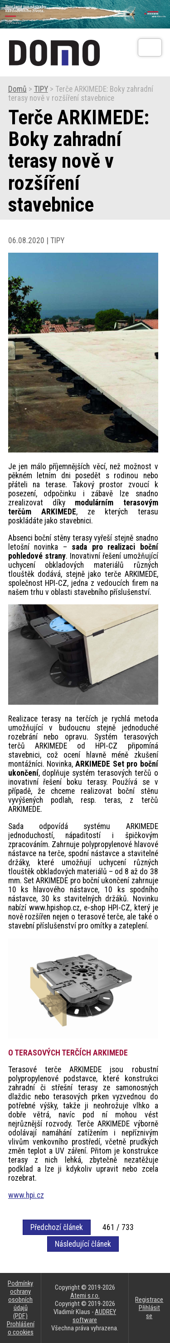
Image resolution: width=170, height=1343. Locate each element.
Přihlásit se (149, 1312)
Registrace (149, 1300)
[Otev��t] (150, 47)
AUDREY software (94, 1316)
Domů (17, 89)
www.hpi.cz (26, 1195)
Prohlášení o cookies (20, 1328)
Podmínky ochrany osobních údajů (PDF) (20, 1299)
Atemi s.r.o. (85, 1295)
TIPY (41, 89)
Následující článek (83, 1244)
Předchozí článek (56, 1227)
